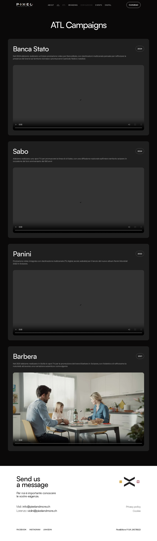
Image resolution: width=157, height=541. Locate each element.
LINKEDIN (47, 529)
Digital (108, 5)
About (51, 5)
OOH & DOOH (86, 5)
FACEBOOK (21, 529)
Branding (72, 5)
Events (98, 5)
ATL (58, 5)
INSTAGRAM (34, 529)
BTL (63, 5)
